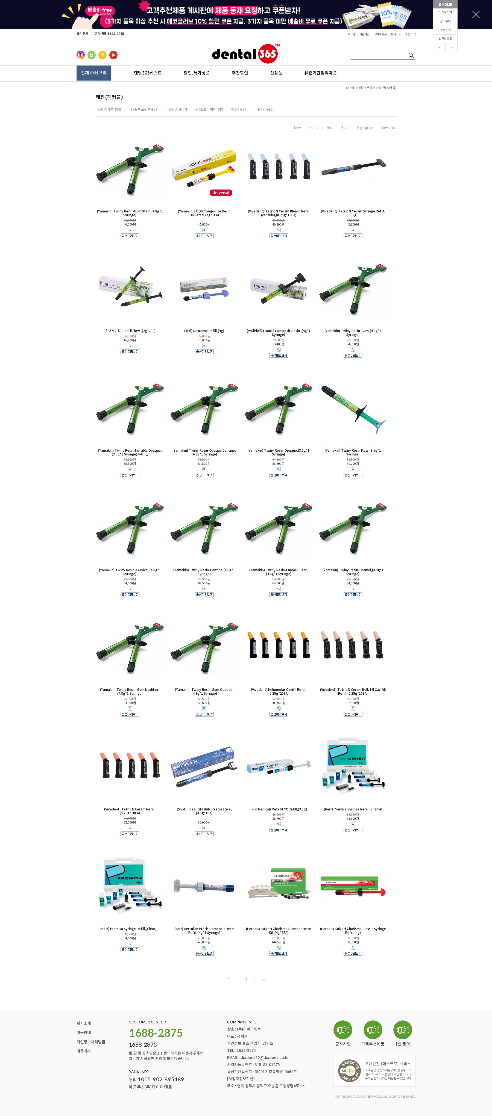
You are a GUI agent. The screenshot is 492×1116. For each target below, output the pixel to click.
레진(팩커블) (387, 88)
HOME (350, 88)
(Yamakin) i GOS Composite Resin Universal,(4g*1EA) (204, 213)
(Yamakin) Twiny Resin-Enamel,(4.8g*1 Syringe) (353, 572)
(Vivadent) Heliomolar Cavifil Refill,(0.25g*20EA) (278, 691)
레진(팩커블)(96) (108, 109)
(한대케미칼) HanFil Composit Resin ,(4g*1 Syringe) (279, 333)
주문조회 (445, 30)
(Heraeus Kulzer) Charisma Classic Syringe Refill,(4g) (353, 931)
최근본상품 (445, 39)
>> (263, 980)
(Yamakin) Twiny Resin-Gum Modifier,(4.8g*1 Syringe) (130, 691)
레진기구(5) (265, 109)
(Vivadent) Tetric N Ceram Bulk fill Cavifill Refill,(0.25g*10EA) (353, 691)
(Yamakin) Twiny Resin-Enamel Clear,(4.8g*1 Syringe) (278, 572)
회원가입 (364, 34)
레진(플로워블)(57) (144, 109)
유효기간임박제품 (320, 72)
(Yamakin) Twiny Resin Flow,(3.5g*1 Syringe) (353, 452)
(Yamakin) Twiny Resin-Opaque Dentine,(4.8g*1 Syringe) (204, 452)
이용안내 (84, 1033)
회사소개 (84, 1023)
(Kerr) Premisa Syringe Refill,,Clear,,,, (130, 929)
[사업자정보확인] (241, 1079)
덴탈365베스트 (148, 72)
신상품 (276, 72)
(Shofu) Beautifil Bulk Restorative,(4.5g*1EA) (204, 811)
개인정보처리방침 (91, 1042)
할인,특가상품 (197, 72)
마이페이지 (445, 12)
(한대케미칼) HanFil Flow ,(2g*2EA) (130, 331)
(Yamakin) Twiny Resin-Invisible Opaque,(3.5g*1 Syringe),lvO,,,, (130, 452)
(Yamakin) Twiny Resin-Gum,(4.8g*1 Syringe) (352, 333)
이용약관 (84, 1051)
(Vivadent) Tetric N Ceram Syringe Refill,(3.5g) (353, 213)
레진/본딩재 (367, 88)
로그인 (351, 34)
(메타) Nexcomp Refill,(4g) (204, 331)
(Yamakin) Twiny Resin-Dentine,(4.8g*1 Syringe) (204, 572)
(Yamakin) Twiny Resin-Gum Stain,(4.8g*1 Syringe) (130, 213)
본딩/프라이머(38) (209, 109)
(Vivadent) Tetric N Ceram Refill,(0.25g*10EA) (130, 811)
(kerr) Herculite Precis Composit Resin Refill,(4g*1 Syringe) (204, 931)
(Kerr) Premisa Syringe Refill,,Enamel (353, 809)
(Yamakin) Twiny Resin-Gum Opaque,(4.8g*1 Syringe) (204, 691)
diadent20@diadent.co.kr (265, 1057)
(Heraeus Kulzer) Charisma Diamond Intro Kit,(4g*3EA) (278, 931)
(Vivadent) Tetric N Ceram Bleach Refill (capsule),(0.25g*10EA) (278, 213)
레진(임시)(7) (177, 109)
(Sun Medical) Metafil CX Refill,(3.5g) (278, 809)
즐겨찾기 (82, 34)
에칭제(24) (239, 109)
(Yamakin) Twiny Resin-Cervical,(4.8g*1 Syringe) (130, 572)
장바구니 (445, 21)
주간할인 (240, 72)
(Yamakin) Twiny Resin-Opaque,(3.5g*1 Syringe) (278, 452)
